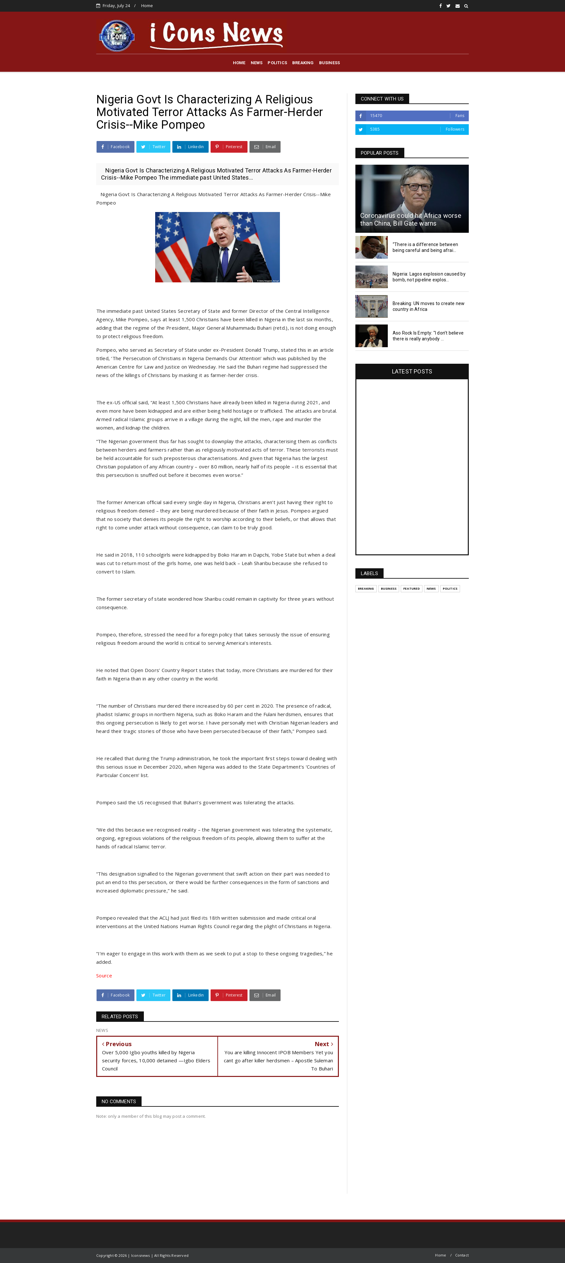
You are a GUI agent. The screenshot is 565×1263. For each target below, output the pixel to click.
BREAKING (303, 62)
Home (147, 5)
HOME (239, 62)
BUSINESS (329, 62)
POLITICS (277, 62)
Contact (462, 1255)
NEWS (257, 62)
